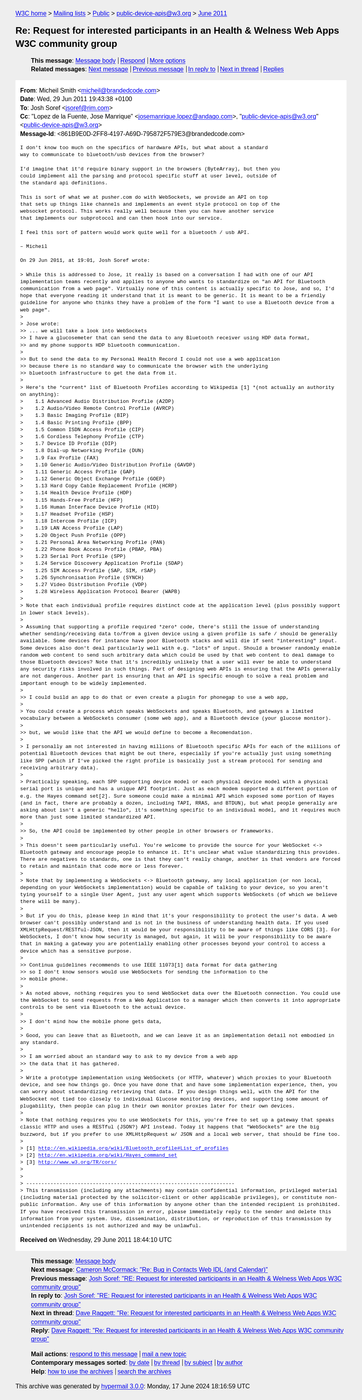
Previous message (158, 69)
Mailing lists (69, 13)
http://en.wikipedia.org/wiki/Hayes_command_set (107, 1155)
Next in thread (239, 69)
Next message (108, 69)
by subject (198, 1362)
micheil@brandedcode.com (118, 90)
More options (168, 60)
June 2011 (212, 13)
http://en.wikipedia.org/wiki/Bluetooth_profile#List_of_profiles (133, 1148)
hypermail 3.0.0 (122, 1386)
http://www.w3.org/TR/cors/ (77, 1162)
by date (139, 1362)
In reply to (201, 69)
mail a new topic (164, 1354)
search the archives (145, 1371)
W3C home (30, 13)
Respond (132, 60)
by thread (167, 1362)
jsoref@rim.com (87, 108)
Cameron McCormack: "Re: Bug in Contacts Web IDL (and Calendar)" (172, 1269)
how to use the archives (80, 1371)
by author (230, 1362)
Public (101, 13)
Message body (95, 60)
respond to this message (103, 1354)
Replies (273, 69)
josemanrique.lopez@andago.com (185, 116)
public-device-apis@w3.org (154, 13)
